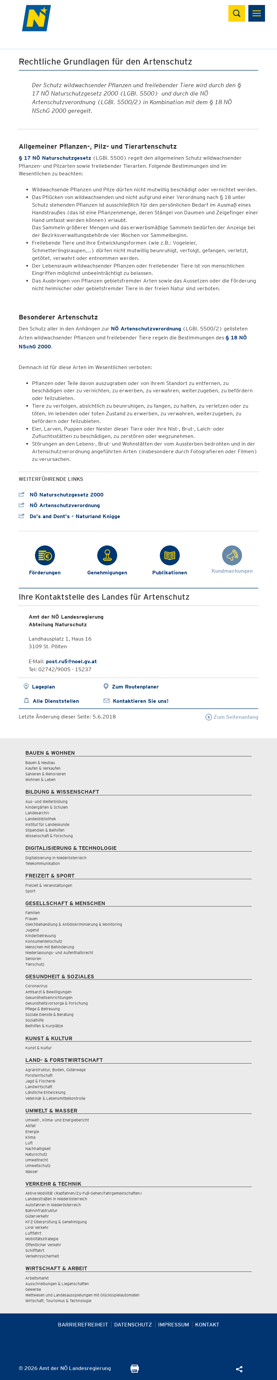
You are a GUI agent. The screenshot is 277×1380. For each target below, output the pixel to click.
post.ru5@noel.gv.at (71, 661)
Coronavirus (36, 985)
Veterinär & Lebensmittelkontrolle (55, 1098)
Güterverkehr (37, 1216)
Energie (32, 1131)
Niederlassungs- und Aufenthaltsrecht (59, 952)
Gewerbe (33, 1289)
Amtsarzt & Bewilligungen (48, 991)
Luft (29, 1142)
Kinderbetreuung (40, 935)
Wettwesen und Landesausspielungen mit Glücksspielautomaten (82, 1294)
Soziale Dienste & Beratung (49, 1014)
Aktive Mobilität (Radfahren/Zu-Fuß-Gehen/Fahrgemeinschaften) (83, 1193)
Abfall (30, 1125)
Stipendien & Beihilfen (45, 830)
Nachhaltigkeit (38, 1148)
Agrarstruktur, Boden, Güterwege (55, 1069)
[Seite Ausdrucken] (134, 1371)
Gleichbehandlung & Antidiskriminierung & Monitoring (73, 924)
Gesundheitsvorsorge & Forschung (56, 1003)
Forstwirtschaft (39, 1075)
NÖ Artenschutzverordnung (146, 328)
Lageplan (43, 687)
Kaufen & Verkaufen (43, 768)
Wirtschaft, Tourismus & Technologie (58, 1300)
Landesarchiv (37, 812)
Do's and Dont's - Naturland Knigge (69, 516)
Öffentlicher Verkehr (43, 1244)
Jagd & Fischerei (40, 1081)
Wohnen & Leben (40, 779)
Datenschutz (133, 1324)
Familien (32, 912)
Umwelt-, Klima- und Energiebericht (57, 1119)
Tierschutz (34, 964)
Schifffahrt (34, 1250)
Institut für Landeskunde (47, 824)
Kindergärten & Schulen (46, 807)
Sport (30, 890)
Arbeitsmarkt (37, 1278)
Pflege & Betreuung (42, 1008)
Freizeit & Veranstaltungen (48, 885)
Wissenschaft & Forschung (49, 835)
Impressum (173, 1324)
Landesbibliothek (40, 818)
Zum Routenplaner (135, 687)
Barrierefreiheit (83, 1324)
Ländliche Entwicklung (45, 1092)
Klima (30, 1137)
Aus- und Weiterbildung (46, 801)
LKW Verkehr (37, 1227)
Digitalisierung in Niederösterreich (56, 857)
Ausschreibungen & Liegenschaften (57, 1283)
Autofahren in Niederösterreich (53, 1204)
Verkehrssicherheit (42, 1256)
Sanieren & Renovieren (45, 773)
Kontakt (207, 1324)
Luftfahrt (33, 1233)
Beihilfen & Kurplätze (44, 1025)
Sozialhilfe (34, 1020)
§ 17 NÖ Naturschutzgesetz (55, 158)
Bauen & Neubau (40, 762)
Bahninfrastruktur (41, 1210)
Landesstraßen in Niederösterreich (56, 1198)
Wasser (31, 1171)
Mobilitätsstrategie (41, 1238)
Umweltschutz (38, 1165)
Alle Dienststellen (56, 701)
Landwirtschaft (38, 1086)
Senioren (33, 958)
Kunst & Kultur (38, 1047)
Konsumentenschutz (43, 941)
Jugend (32, 929)
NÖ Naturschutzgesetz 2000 (61, 495)
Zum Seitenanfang (231, 717)
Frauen (31, 918)
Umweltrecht (36, 1159)
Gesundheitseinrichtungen (49, 997)
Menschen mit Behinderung (49, 946)
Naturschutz (36, 1154)
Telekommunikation (42, 863)
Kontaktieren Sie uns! (140, 701)
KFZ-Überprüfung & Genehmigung (56, 1221)
